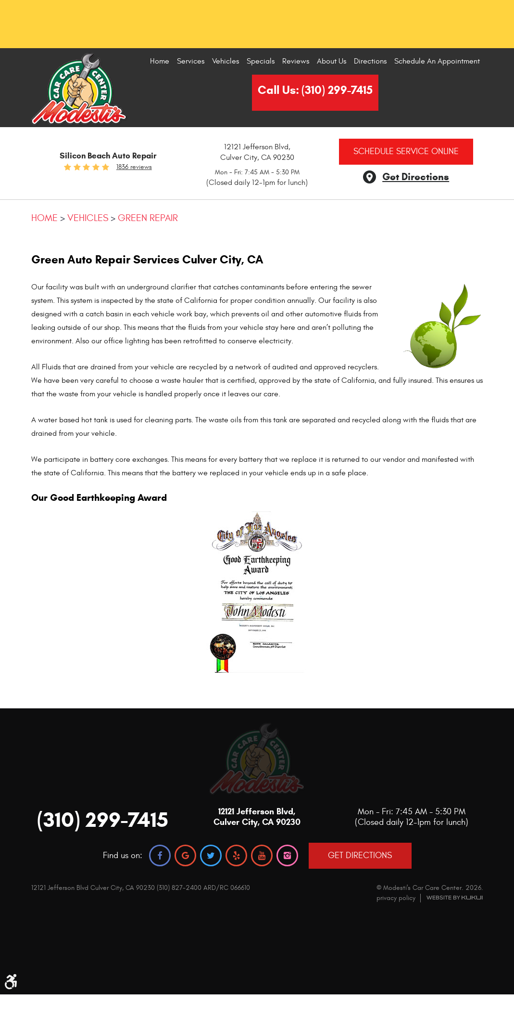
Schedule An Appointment (437, 61)
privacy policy (395, 898)
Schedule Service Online (406, 151)
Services (190, 61)
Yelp (236, 855)
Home (159, 61)
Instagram (287, 855)
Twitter (211, 855)
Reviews (295, 61)
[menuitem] (159, 61)
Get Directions (415, 176)
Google (185, 855)
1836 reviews (134, 167)
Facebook (160, 855)
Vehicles (225, 61)
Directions (370, 61)
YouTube (262, 855)
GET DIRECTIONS (360, 855)
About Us (331, 61)
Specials (261, 61)
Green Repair (148, 217)
